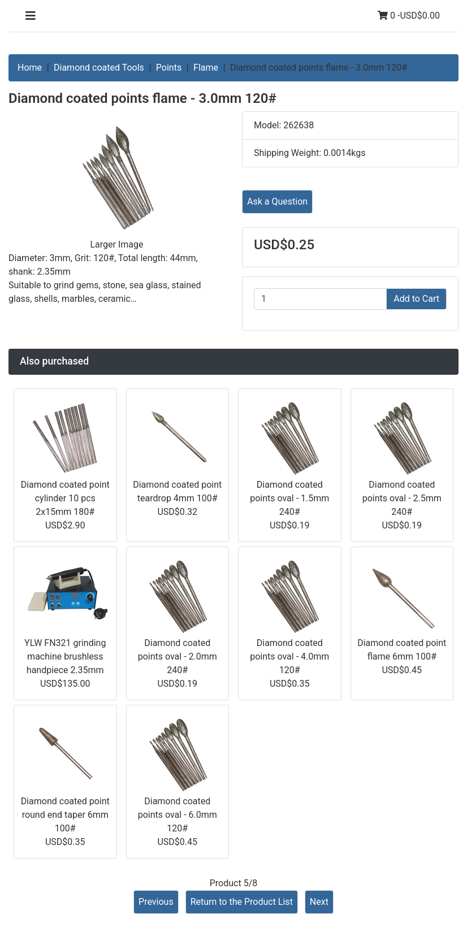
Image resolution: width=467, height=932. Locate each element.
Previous (156, 901)
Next (319, 901)
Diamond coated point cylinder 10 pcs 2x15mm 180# (65, 498)
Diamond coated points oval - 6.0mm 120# (177, 815)
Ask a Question (277, 201)
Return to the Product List (242, 901)
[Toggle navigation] (30, 15)
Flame (205, 67)
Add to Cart (416, 298)
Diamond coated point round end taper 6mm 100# (65, 815)
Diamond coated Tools (99, 67)
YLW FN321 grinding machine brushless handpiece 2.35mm (65, 656)
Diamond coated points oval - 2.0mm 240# (177, 656)
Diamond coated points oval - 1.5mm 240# (289, 498)
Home (30, 67)
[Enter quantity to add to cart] (320, 299)
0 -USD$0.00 (409, 15)
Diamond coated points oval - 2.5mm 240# (402, 498)
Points (168, 67)
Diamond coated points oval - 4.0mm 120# (289, 656)
